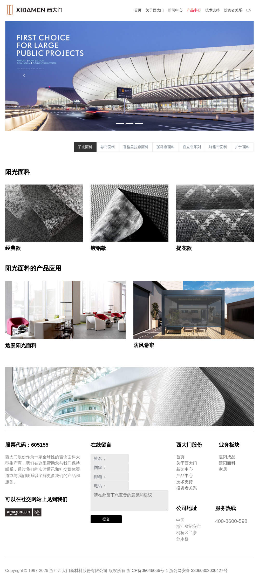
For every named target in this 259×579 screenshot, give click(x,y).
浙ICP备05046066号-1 (147, 570)
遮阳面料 (227, 463)
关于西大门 (155, 10)
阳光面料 (85, 147)
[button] (24, 75)
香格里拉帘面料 (135, 147)
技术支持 (212, 10)
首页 (137, 10)
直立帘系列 (192, 147)
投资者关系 (233, 10)
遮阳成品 (227, 457)
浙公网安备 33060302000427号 (198, 570)
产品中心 (194, 10)
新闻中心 (175, 10)
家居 (223, 469)
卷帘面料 (107, 147)
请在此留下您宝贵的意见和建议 (129, 500)
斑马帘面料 (165, 147)
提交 (106, 519)
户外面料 (242, 147)
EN (248, 10)
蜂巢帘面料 (218, 147)
